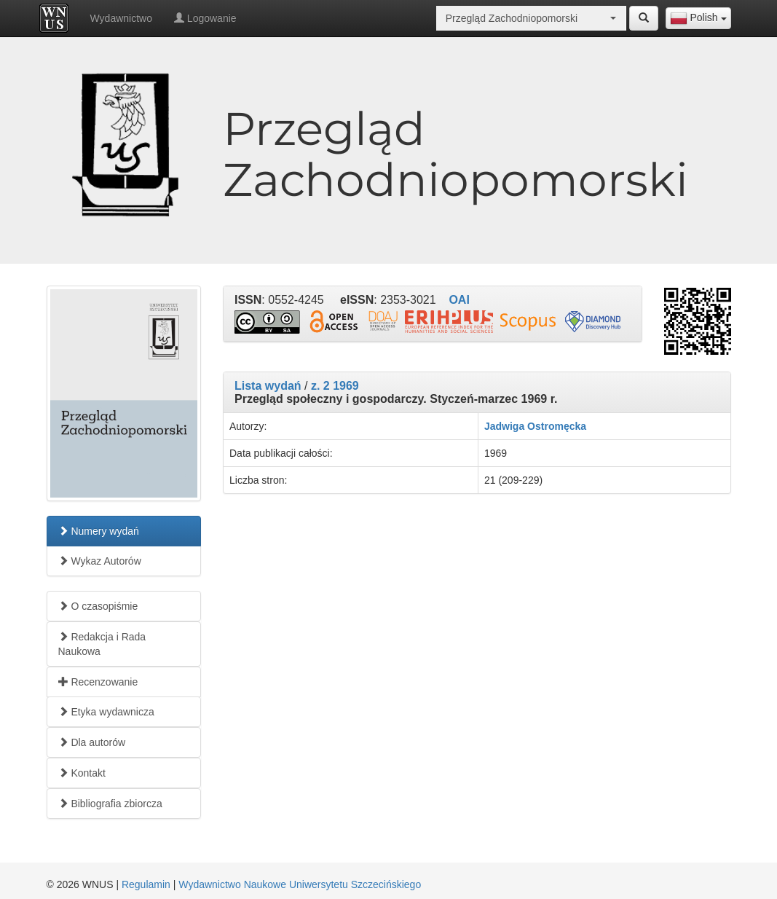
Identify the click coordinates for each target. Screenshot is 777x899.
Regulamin (146, 884)
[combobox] (698, 18)
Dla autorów (92, 742)
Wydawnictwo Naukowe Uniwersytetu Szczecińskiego (299, 884)
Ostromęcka (556, 426)
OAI (459, 300)
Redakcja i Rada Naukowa (102, 644)
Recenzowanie (98, 682)
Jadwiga (504, 426)
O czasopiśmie (98, 606)
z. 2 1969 (335, 386)
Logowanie (205, 18)
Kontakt (82, 773)
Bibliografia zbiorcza (110, 803)
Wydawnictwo (121, 18)
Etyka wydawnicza (106, 712)
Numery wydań (98, 531)
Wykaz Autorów (99, 561)
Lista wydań (267, 386)
